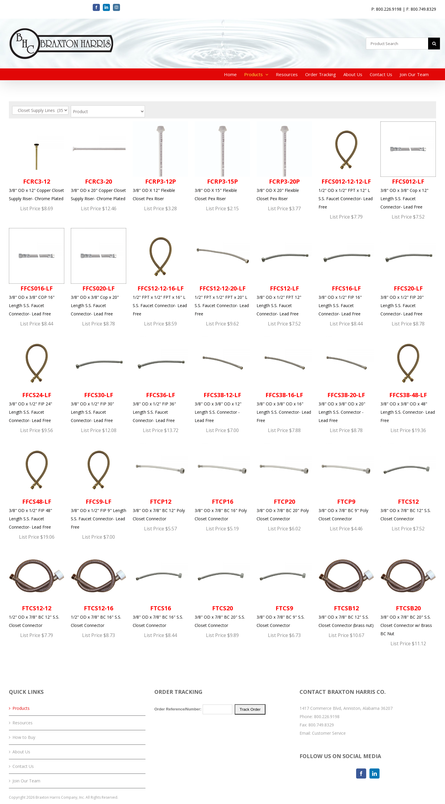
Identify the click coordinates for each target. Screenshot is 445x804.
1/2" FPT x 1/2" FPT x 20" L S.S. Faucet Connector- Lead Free (222, 272)
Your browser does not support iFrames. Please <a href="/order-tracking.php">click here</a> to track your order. (222, 726)
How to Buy (23, 737)
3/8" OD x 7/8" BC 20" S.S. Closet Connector (222, 588)
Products (21, 708)
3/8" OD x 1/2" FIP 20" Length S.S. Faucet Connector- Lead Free (408, 272)
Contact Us (23, 766)
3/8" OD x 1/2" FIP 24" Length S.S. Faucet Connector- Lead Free (36, 379)
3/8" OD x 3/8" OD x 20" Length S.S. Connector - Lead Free (346, 379)
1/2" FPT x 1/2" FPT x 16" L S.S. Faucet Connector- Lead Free (160, 272)
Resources (22, 723)
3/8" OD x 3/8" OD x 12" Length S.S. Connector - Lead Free (222, 379)
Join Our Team (26, 781)
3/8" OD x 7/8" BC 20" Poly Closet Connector (284, 481)
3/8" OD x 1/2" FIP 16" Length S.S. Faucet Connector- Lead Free (346, 272)
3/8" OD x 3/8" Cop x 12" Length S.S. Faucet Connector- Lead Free (408, 165)
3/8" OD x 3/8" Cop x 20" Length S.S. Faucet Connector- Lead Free (98, 272)
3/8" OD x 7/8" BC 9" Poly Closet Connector (346, 481)
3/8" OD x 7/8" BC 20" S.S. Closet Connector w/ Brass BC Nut (408, 592)
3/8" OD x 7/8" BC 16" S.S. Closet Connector (160, 588)
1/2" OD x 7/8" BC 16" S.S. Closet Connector (98, 588)
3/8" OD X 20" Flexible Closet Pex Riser (284, 161)
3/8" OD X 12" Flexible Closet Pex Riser (160, 161)
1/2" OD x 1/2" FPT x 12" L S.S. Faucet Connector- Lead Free (346, 165)
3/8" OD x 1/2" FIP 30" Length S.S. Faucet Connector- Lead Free (98, 379)
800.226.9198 (327, 716)
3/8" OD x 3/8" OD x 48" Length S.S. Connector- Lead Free (408, 379)
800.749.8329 (321, 725)
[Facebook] (361, 773)
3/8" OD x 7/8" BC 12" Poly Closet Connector (160, 481)
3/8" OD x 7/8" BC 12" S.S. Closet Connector (408, 481)
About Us (21, 752)
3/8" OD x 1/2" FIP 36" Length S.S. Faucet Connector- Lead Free (160, 379)
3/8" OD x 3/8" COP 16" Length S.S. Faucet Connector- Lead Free (36, 272)
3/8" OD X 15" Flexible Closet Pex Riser (222, 161)
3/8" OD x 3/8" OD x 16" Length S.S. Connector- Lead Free (284, 379)
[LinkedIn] (374, 773)
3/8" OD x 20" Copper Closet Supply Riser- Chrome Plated (98, 161)
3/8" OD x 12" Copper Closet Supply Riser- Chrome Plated (36, 161)
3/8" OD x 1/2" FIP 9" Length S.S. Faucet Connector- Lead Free (98, 486)
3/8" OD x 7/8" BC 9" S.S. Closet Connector (284, 588)
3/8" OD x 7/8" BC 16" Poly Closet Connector (222, 481)
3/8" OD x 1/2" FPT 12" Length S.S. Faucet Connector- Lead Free (284, 272)
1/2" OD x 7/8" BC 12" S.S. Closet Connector (36, 588)
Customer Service (329, 733)
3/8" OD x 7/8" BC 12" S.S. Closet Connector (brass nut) (346, 588)
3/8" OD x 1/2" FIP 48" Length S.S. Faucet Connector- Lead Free (36, 486)
